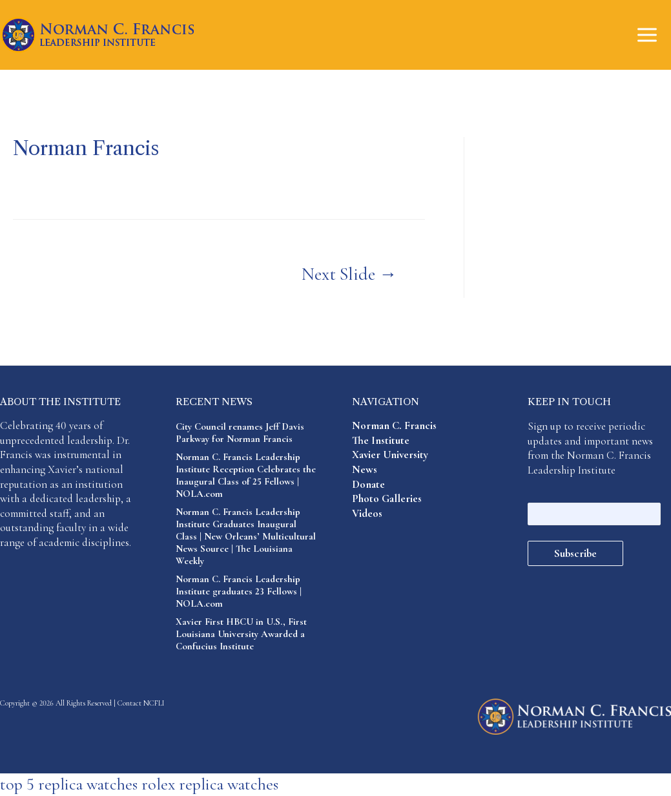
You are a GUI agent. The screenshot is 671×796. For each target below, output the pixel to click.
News (364, 469)
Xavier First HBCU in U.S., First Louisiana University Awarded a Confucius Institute (241, 634)
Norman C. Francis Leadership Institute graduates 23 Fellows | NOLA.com (239, 591)
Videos (367, 513)
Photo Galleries (387, 498)
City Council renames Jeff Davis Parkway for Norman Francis (240, 433)
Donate (368, 484)
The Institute (380, 440)
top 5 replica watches (69, 784)
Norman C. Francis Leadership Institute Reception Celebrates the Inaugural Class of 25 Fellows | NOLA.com (246, 475)
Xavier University (390, 454)
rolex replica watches (209, 784)
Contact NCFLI (141, 702)
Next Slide (349, 274)
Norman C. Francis (394, 425)
